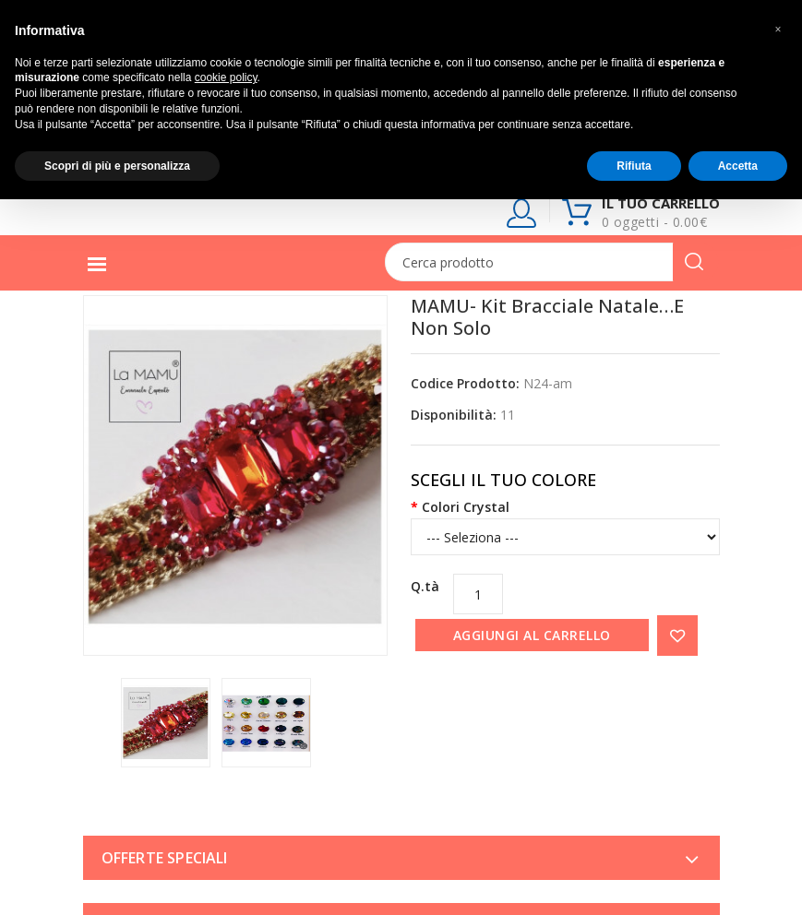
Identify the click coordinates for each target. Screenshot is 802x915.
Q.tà (425, 586)
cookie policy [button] (226, 77)
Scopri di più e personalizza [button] (117, 166)
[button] (778, 29)
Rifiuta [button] (633, 166)
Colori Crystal (465, 507)
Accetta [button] (738, 166)
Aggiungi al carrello (532, 635)
